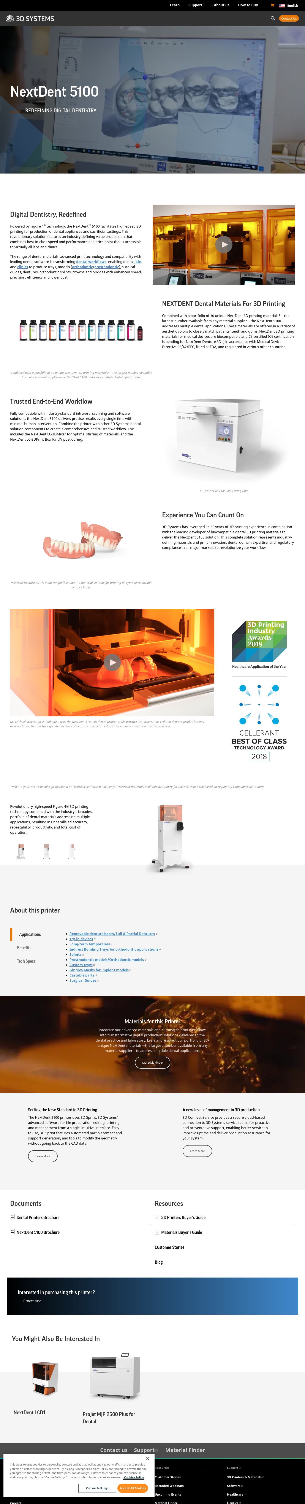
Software (235, 1485)
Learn (175, 5)
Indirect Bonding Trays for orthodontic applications (115, 948)
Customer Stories (169, 1246)
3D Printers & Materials (246, 1476)
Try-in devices (83, 938)
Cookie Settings (96, 1488)
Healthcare (236, 1493)
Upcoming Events (168, 1493)
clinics (22, 266)
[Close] (147, 1458)
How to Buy (248, 5)
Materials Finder (152, 1061)
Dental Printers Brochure (38, 1217)
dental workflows (91, 261)
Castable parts (83, 974)
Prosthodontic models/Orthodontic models (108, 958)
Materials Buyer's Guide (181, 1232)
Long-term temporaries (91, 943)
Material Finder (185, 1449)
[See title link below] (81, 331)
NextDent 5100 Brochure (38, 1232)
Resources (162, 1467)
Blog (159, 1261)
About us (221, 5)
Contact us (114, 1449)
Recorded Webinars (169, 1485)
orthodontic (82, 266)
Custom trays (83, 964)
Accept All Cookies (133, 1488)
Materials (189, 18)
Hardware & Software (137, 18)
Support (196, 4)
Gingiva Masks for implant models (101, 969)
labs (138, 261)
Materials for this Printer (152, 1020)
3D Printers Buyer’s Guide (183, 1217)
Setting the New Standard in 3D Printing (62, 1109)
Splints (77, 953)
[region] (79, 1475)
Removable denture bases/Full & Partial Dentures (114, 932)
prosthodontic (106, 266)
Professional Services (241, 18)
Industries (86, 18)
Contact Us (289, 18)
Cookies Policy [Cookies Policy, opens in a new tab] (133, 1477)
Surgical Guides (84, 979)
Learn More (42, 1155)
